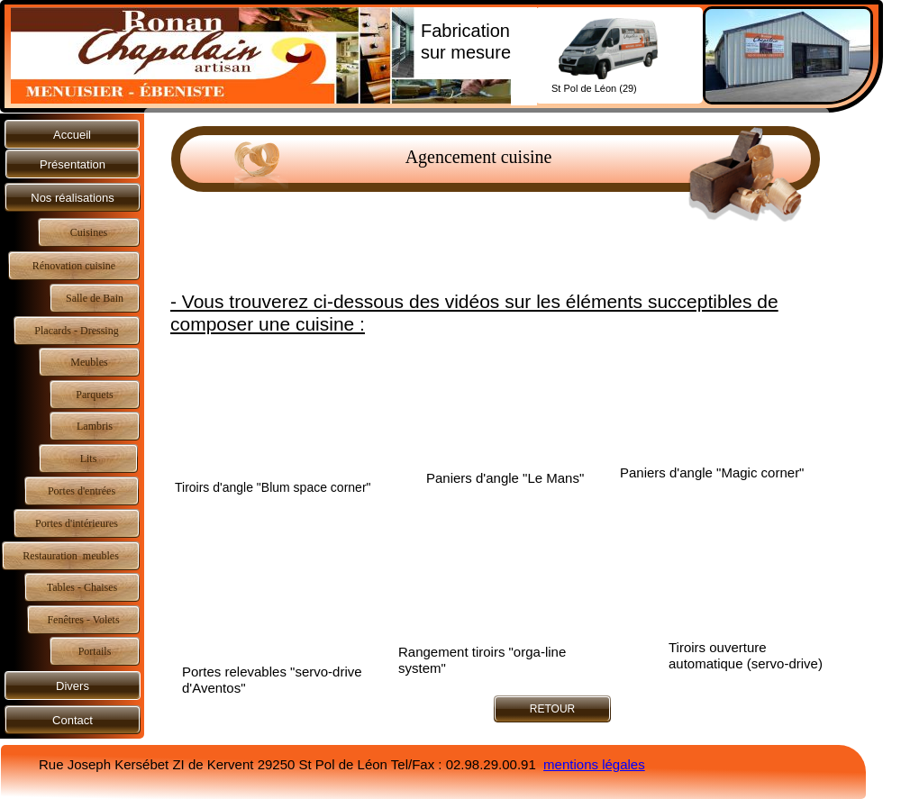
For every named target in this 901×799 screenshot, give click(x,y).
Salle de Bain (94, 298)
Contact (72, 720)
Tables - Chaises (82, 587)
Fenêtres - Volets (83, 619)
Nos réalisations (72, 197)
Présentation (72, 164)
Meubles (88, 362)
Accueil (72, 134)
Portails (95, 651)
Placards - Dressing (76, 330)
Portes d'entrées (81, 491)
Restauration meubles (71, 555)
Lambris (95, 426)
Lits (88, 458)
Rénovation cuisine (73, 265)
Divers (72, 686)
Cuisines (88, 232)
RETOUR (552, 709)
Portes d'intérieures (76, 523)
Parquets (94, 394)
